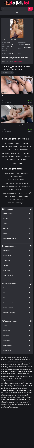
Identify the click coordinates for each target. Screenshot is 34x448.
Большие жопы (25, 146)
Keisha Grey (16, 255)
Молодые (5, 153)
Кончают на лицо (15, 156)
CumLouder (16, 340)
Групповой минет (16, 176)
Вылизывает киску (16, 288)
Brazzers (16, 335)
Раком (4, 156)
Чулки (16, 223)
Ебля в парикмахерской (16, 180)
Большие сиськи (12, 150)
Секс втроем (15, 153)
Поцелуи (16, 233)
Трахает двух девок (9, 186)
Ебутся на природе (16, 312)
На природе (11, 159)
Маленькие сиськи (16, 293)
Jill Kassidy (16, 260)
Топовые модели (11, 246)
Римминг (27, 156)
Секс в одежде (21, 189)
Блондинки (9, 143)
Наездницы (13, 146)
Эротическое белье (10, 193)
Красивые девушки (16, 238)
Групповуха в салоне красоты (17, 183)
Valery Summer (16, 275)
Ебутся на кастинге (16, 298)
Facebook (20, 61)
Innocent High (16, 350)
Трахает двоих (23, 196)
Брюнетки (24, 150)
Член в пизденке (25, 186)
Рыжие (16, 218)
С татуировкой (16, 303)
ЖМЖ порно (27, 153)
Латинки (16, 228)
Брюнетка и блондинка (16, 203)
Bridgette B (16, 250)
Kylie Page (16, 270)
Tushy (16, 325)
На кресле (10, 189)
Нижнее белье (17, 163)
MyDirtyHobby (16, 345)
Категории (8, 209)
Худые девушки (16, 213)
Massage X (16, 330)
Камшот (26, 143)
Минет (18, 143)
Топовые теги (10, 284)
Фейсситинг (22, 159)
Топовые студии (11, 321)
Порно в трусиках (16, 199)
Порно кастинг (16, 308)
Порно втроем (10, 196)
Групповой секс (22, 173)
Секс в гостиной (25, 193)
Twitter (15, 61)
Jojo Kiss (16, 265)
